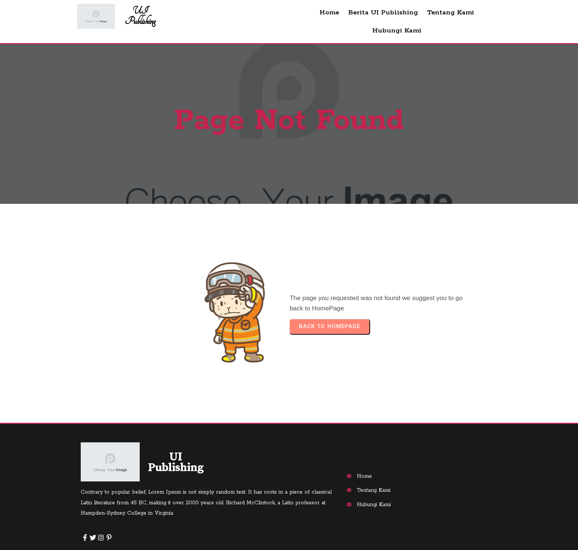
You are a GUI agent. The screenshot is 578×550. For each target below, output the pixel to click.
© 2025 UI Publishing (120, 533)
